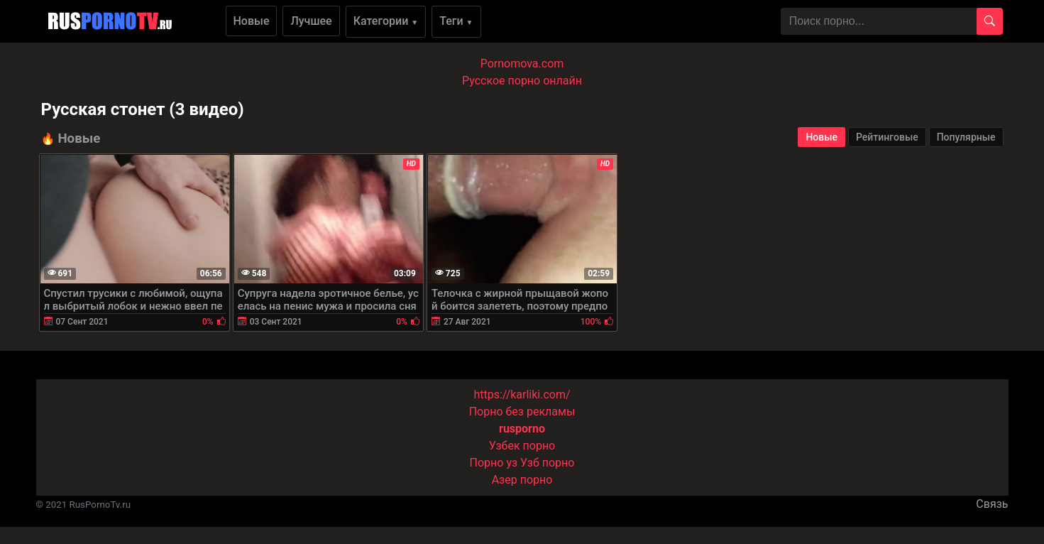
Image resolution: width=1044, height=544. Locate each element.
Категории (386, 21)
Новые (251, 21)
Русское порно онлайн (522, 80)
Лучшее (310, 21)
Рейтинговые (887, 137)
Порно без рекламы (522, 411)
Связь (992, 504)
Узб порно (547, 462)
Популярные (966, 137)
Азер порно (522, 479)
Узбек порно (522, 445)
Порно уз (494, 462)
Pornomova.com (522, 63)
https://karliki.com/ (521, 394)
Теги (456, 21)
